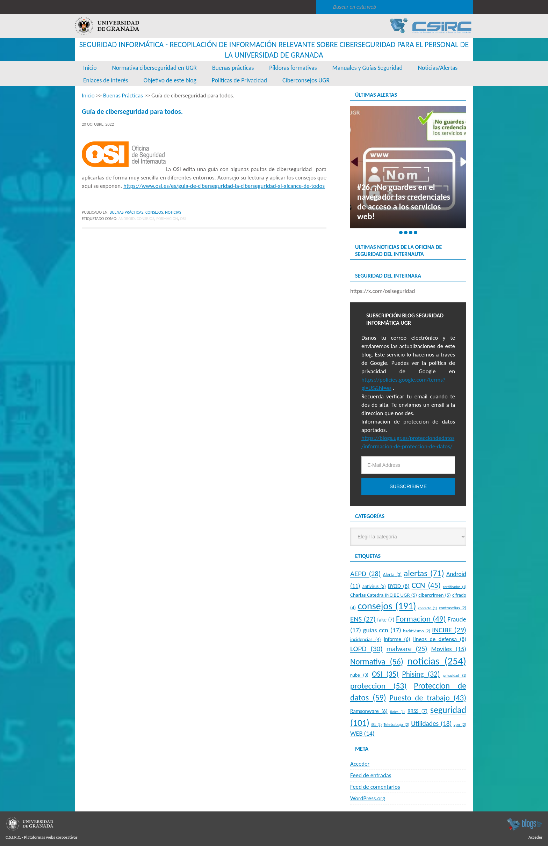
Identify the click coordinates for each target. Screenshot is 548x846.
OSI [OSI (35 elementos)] (385, 674)
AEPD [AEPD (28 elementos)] (365, 573)
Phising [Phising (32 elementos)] (421, 674)
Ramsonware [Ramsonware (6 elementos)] (369, 711)
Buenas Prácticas (126, 212)
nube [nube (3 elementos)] (359, 675)
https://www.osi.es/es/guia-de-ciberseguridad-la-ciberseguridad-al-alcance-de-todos (224, 186)
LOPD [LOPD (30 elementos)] (366, 648)
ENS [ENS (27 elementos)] (362, 619)
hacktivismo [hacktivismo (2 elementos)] (416, 630)
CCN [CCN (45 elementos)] (426, 585)
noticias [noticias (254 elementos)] (436, 661)
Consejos (154, 212)
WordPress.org (367, 798)
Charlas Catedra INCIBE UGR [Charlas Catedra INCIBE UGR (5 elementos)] (383, 595)
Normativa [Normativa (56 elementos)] (376, 662)
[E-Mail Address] (408, 465)
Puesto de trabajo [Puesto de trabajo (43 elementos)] (427, 697)
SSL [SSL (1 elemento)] (376, 724)
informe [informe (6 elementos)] (397, 639)
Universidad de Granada (107, 26)
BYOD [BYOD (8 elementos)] (398, 585)
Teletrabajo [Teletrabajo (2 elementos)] (396, 724)
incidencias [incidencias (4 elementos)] (365, 639)
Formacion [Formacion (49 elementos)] (421, 619)
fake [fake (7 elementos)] (385, 619)
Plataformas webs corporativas (51, 837)
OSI (183, 218)
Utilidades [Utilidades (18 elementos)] (431, 724)
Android (126, 218)
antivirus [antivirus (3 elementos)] (374, 586)
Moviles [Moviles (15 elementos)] (448, 649)
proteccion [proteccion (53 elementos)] (378, 686)
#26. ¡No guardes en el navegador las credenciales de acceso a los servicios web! (403, 201)
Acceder (359, 763)
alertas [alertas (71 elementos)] (424, 573)
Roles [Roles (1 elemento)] (397, 711)
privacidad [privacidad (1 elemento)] (455, 675)
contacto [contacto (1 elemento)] (427, 608)
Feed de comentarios (375, 786)
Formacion (167, 218)
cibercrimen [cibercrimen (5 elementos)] (434, 595)
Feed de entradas (370, 775)
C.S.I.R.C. (13, 837)
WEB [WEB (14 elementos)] (362, 733)
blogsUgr (524, 824)
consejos (145, 218)
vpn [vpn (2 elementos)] (460, 724)
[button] (401, 232)
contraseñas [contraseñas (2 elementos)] (452, 607)
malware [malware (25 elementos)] (407, 648)
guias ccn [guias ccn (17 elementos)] (382, 630)
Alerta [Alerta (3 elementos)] (392, 575)
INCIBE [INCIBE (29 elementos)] (449, 629)
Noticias (173, 212)
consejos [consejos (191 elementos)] (387, 606)
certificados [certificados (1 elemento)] (454, 586)
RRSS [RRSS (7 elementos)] (417, 711)
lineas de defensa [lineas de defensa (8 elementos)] (439, 638)
